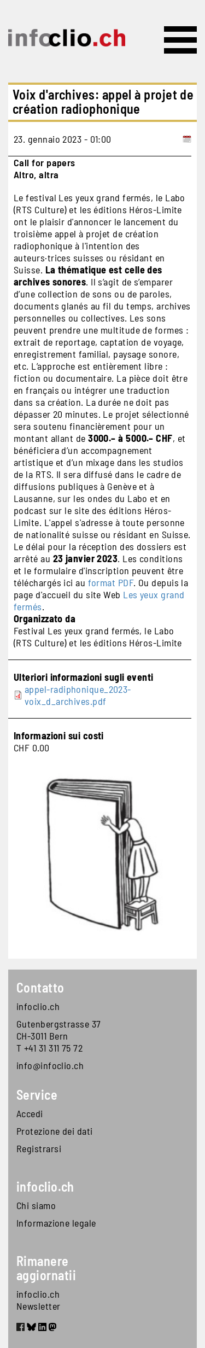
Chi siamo (36, 1205)
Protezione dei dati (54, 1131)
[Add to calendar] (187, 139)
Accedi (29, 1113)
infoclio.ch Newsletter (38, 1300)
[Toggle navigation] (180, 40)
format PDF (111, 582)
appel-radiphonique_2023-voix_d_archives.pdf (78, 695)
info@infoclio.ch (50, 1065)
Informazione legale (56, 1223)
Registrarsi (38, 1148)
